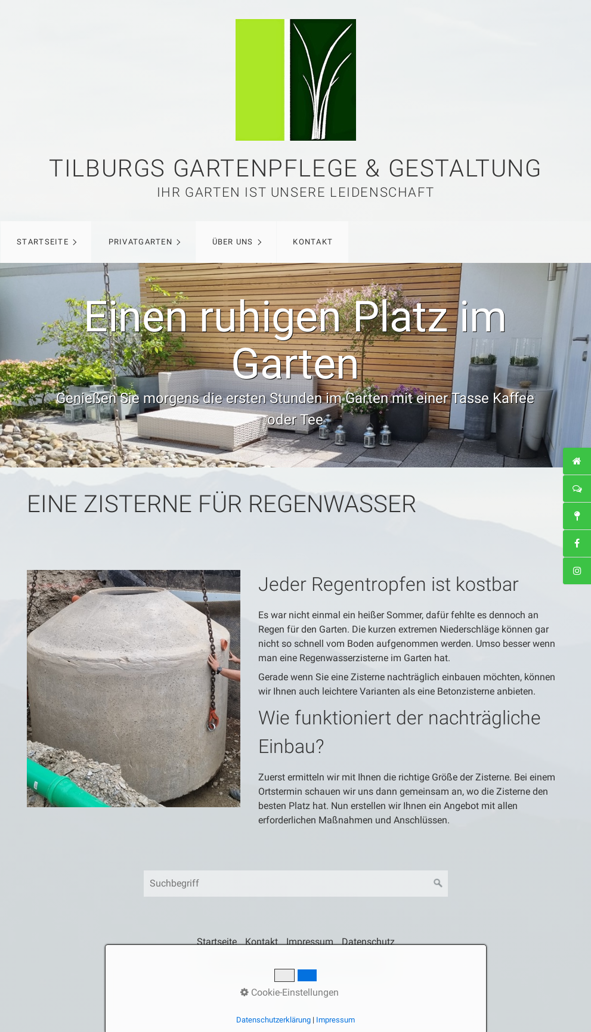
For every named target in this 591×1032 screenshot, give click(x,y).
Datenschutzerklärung (273, 1019)
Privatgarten (140, 241)
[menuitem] (46, 242)
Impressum (309, 941)
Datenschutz (368, 941)
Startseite (43, 241)
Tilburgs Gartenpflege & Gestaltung (295, 168)
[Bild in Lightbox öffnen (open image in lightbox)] (133, 688)
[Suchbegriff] (296, 883)
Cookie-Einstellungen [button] (289, 992)
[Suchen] (438, 883)
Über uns (232, 241)
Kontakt (313, 241)
